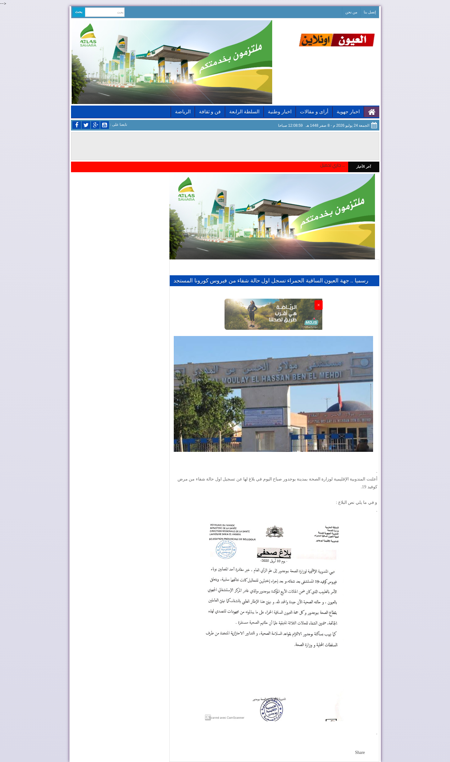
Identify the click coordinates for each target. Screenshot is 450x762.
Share (360, 752)
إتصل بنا (370, 12)
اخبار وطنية (279, 111)
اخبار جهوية (348, 111)
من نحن (351, 12)
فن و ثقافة (210, 111)
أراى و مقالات (314, 111)
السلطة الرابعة (244, 111)
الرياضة (183, 111)
